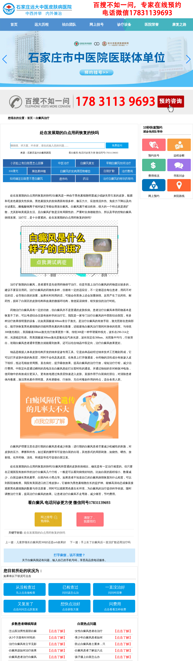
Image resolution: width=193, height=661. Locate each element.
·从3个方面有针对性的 (21, 637)
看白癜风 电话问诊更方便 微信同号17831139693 (93, 152)
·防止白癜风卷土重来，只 (89, 644)
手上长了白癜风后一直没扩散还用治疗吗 (105, 542)
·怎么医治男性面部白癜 (22, 631)
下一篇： (75, 542)
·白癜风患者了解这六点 (88, 650)
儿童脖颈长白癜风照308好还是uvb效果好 (41, 542)
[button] (4, 59)
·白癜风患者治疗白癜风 (22, 657)
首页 (30, 118)
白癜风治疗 (42, 118)
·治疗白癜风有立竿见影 (22, 644)
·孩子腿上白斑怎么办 (87, 657)
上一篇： (10, 542)
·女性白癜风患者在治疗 (88, 631)
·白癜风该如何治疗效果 (22, 650)
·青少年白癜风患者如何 (88, 637)
